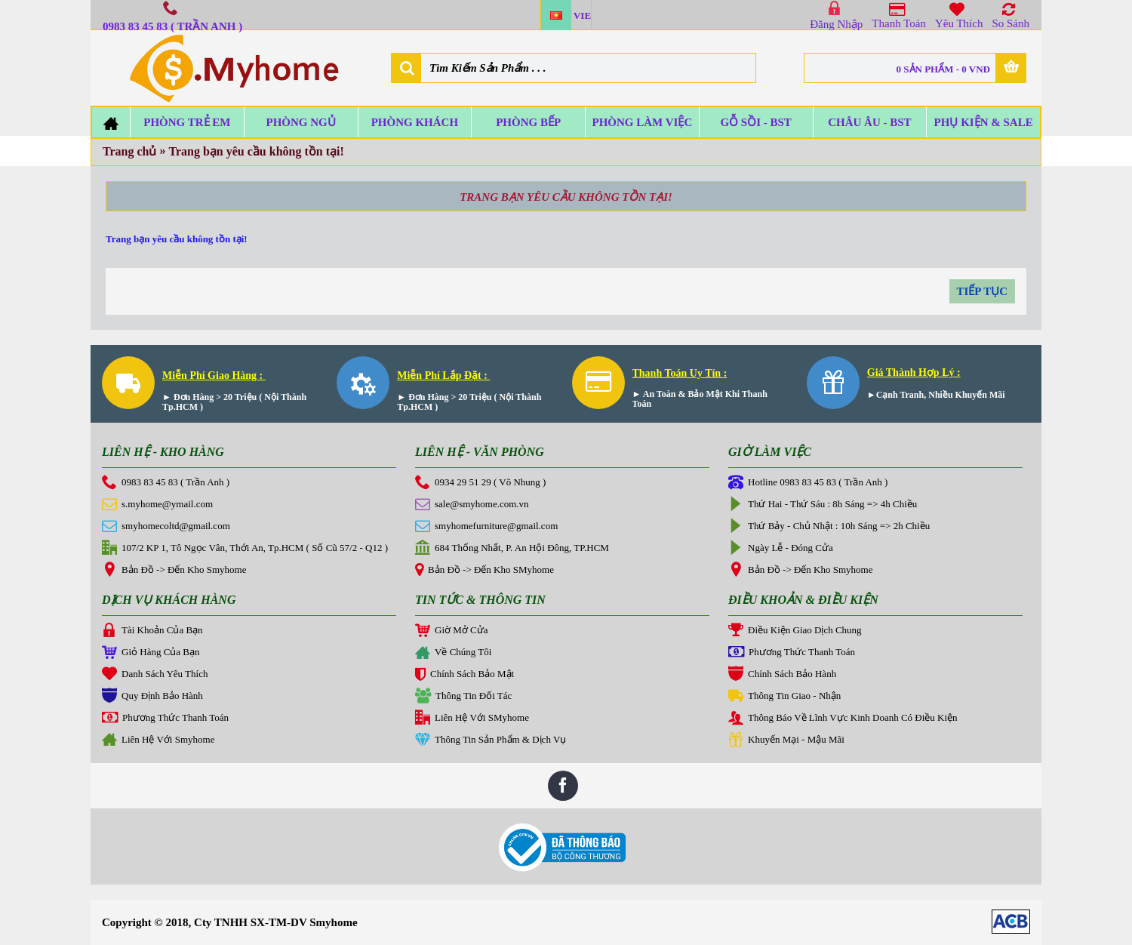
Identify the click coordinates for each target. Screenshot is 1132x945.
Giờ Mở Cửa (451, 631)
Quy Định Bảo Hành (152, 696)
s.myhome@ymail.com (157, 505)
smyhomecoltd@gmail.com (166, 527)
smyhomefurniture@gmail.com (486, 527)
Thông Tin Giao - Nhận (784, 696)
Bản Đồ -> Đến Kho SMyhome (484, 570)
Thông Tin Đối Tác (463, 696)
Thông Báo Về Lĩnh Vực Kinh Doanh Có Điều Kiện (843, 718)
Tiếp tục (982, 291)
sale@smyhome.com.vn (472, 505)
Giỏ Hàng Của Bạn (151, 653)
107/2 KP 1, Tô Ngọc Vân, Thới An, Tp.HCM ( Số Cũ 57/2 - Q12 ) (245, 548)
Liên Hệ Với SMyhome (472, 718)
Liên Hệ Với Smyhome (158, 740)
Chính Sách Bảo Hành (782, 674)
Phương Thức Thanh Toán (165, 718)
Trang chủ (129, 151)
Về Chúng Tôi (453, 653)
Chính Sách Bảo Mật (464, 675)
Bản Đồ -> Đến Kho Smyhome (174, 570)
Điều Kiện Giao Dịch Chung (795, 631)
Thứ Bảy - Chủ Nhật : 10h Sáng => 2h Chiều (829, 527)
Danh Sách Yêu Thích (155, 674)
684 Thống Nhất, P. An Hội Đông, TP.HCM (512, 548)
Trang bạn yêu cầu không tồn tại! (255, 151)
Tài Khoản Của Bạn (152, 631)
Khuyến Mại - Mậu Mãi (786, 740)
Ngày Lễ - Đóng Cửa (780, 548)
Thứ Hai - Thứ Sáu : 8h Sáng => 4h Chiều (822, 505)
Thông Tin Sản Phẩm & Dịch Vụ (490, 740)
